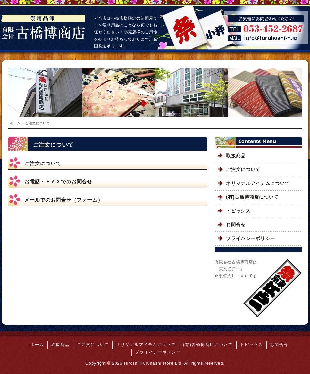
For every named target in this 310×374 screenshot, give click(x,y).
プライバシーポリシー (250, 238)
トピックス (238, 211)
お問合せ (236, 224)
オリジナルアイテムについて (258, 183)
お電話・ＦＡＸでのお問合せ (58, 181)
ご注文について (42, 163)
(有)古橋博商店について (252, 197)
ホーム (15, 123)
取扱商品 (236, 155)
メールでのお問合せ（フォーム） (63, 200)
